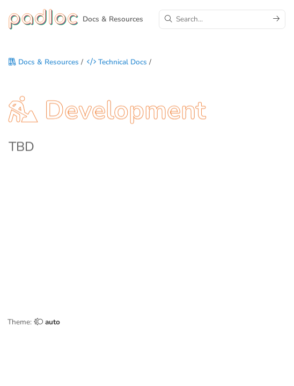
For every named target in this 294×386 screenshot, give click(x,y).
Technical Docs (117, 62)
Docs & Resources (44, 62)
